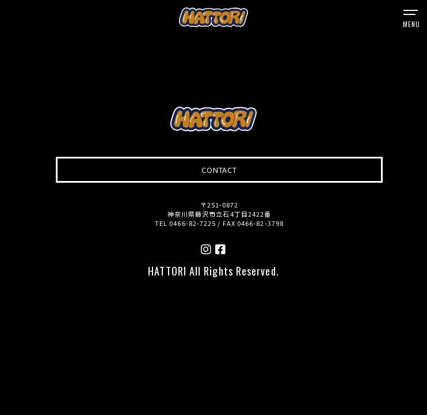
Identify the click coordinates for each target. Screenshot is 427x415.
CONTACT (219, 169)
